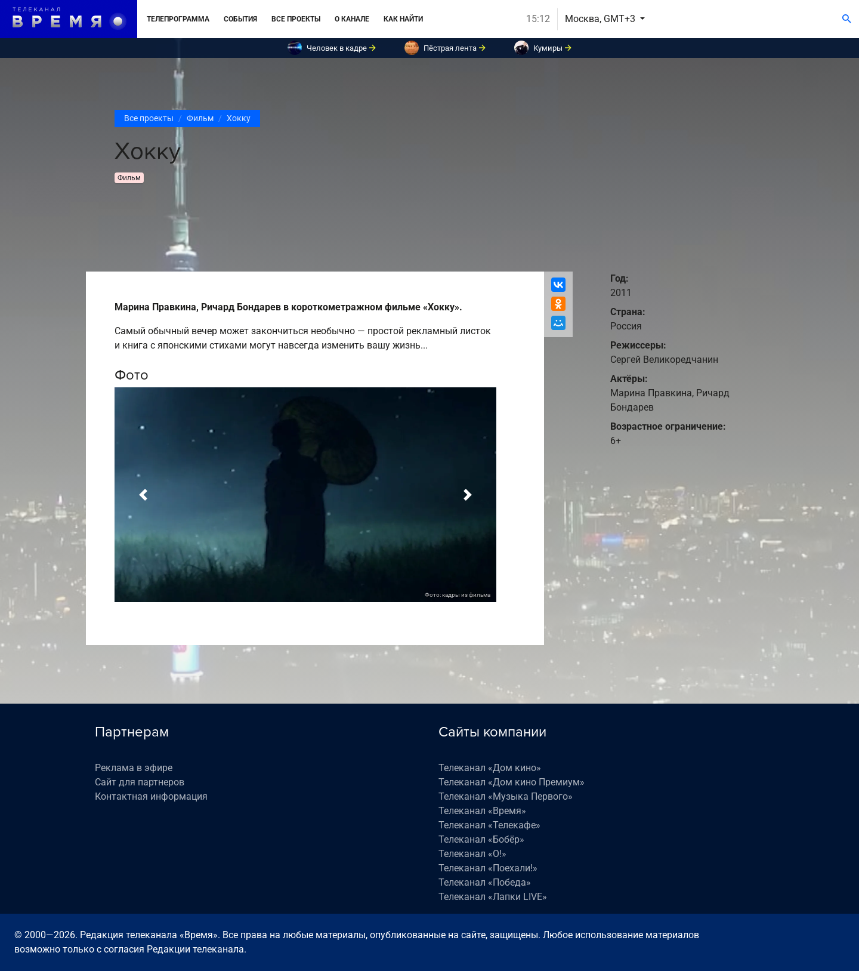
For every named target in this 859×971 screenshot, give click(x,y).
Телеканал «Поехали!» (487, 868)
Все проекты (295, 19)
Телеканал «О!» (472, 853)
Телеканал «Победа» (484, 882)
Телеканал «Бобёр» (481, 839)
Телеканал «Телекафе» (489, 825)
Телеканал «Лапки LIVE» (492, 896)
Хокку (239, 118)
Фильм (200, 118)
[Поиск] (847, 19)
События (240, 19)
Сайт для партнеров (139, 782)
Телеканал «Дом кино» (489, 767)
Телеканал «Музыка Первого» (505, 796)
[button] (143, 494)
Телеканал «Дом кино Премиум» (511, 782)
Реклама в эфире (133, 767)
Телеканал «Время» (482, 810)
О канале (352, 19)
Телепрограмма (178, 19)
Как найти (403, 19)
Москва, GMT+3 (601, 18)
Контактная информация (151, 796)
